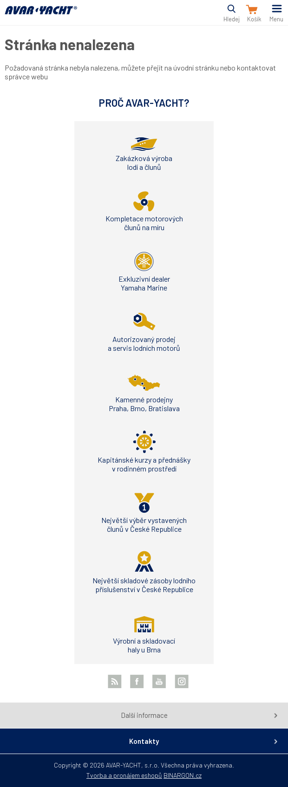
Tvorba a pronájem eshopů (124, 775)
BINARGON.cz (183, 775)
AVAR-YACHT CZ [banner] (41, 15)
